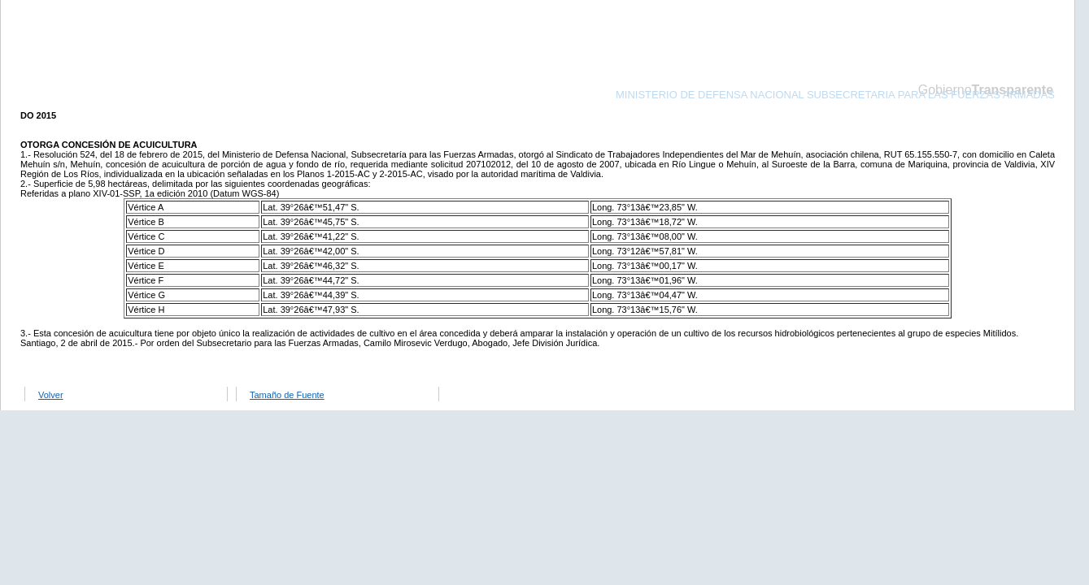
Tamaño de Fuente (287, 395)
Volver (50, 395)
